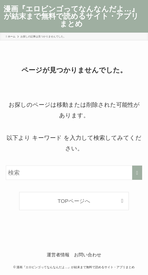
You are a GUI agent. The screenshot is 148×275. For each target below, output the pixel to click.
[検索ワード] (74, 173)
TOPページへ (74, 201)
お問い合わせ (87, 254)
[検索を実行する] (137, 173)
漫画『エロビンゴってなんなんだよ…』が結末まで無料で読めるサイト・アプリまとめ (71, 16)
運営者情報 (58, 254)
